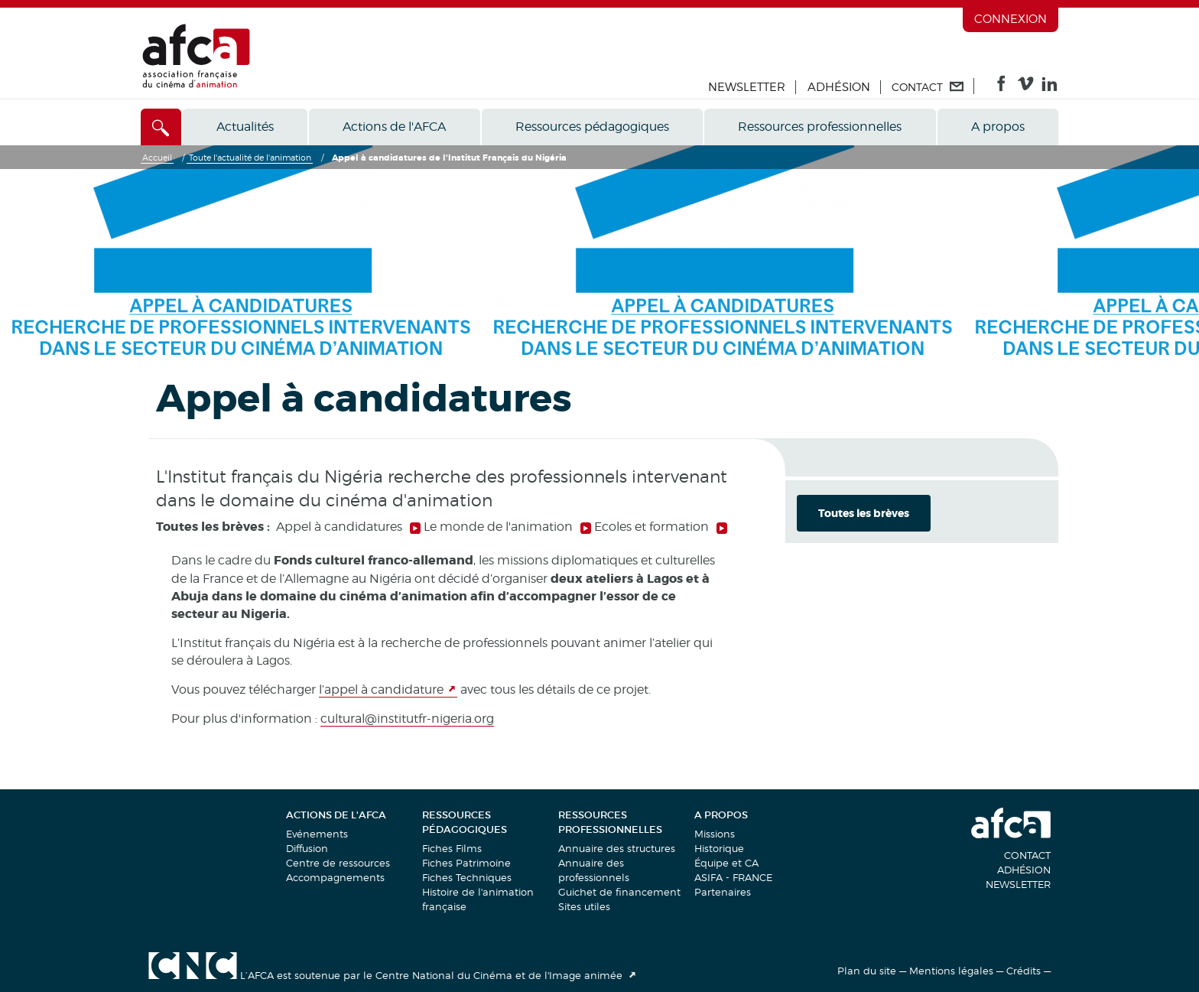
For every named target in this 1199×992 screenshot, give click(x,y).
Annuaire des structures (616, 848)
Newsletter (746, 87)
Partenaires (722, 892)
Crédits (1023, 970)
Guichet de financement (619, 892)
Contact (1027, 855)
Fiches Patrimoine (466, 863)
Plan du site (866, 970)
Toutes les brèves (863, 513)
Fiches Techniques (467, 877)
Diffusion (307, 848)
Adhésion (838, 87)
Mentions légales (951, 970)
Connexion (1010, 19)
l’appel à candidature (381, 689)
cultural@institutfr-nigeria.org (407, 718)
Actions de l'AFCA (394, 126)
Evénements (317, 834)
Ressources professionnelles (820, 126)
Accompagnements (335, 877)
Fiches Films (452, 848)
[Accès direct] (161, 127)
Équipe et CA (726, 863)
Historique (719, 848)
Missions (714, 834)
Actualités (245, 126)
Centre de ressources (338, 863)
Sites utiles (584, 906)
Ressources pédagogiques (592, 126)
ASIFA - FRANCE (733, 877)
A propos (998, 126)
